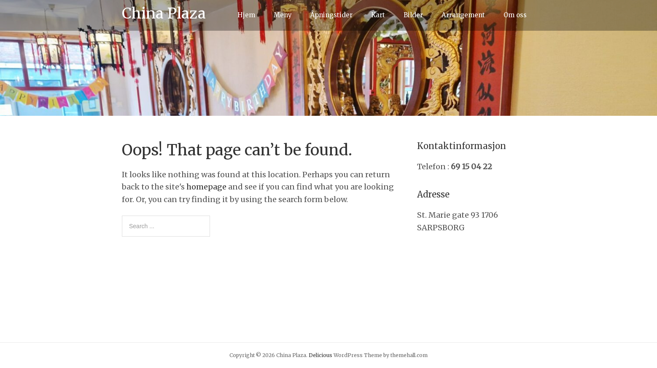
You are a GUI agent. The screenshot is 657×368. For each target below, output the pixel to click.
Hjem (246, 15)
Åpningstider (331, 15)
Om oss (515, 15)
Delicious (320, 355)
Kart (378, 15)
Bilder (413, 15)
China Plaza (164, 13)
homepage (206, 187)
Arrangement (463, 15)
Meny (283, 15)
